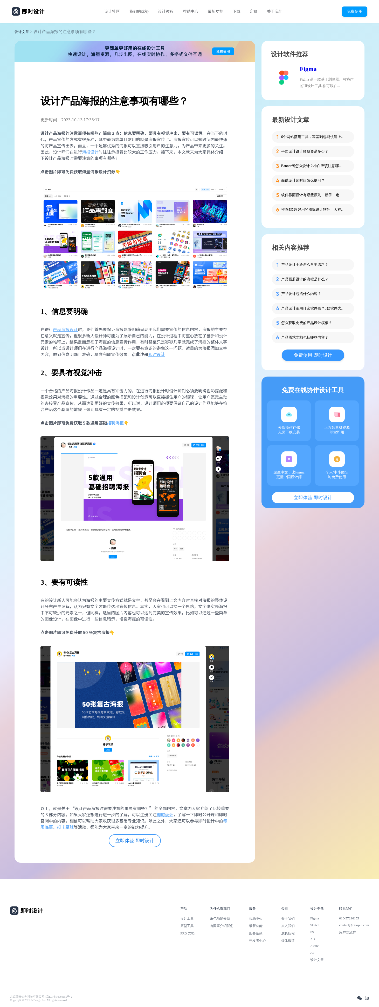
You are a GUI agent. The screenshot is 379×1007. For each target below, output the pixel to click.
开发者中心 (257, 941)
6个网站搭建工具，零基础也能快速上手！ (313, 137)
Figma (308, 68)
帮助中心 (190, 11)
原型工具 (187, 926)
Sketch (315, 925)
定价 (254, 11)
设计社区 (112, 11)
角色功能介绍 (220, 918)
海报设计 (90, 152)
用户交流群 (347, 932)
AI (312, 953)
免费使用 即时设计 (313, 355)
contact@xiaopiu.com (354, 925)
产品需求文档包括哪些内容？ (304, 337)
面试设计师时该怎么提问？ (303, 180)
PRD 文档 (187, 933)
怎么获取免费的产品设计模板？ (306, 323)
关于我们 (274, 11)
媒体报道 (288, 941)
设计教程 (166, 11)
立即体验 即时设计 (134, 840)
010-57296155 (349, 918)
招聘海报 (115, 423)
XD (312, 939)
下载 (236, 11)
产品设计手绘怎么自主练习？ (304, 265)
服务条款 (256, 933)
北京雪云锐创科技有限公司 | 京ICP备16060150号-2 (41, 996)
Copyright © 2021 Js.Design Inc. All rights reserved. (38, 1000)
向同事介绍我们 (221, 926)
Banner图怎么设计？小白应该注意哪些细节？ (313, 166)
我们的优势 (139, 11)
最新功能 (215, 11)
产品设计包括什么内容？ (301, 294)
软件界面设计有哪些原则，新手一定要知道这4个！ (313, 195)
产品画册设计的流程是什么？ (304, 279)
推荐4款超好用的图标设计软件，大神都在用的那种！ (313, 210)
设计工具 (187, 918)
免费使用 (354, 11)
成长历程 (288, 933)
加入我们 (288, 926)
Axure (314, 946)
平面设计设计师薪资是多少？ (304, 151)
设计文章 (22, 32)
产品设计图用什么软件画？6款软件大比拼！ (313, 308)
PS (312, 932)
